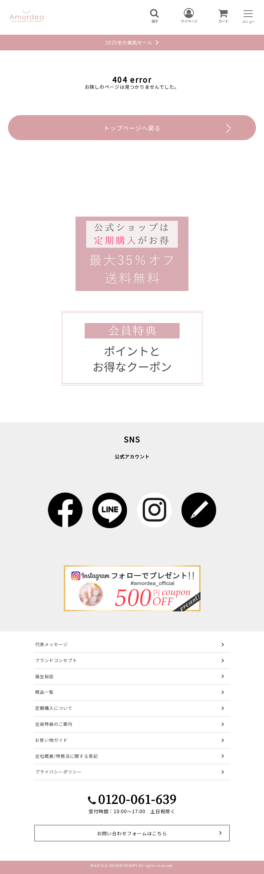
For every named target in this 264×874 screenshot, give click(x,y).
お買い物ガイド (51, 740)
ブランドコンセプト (56, 660)
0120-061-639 (137, 798)
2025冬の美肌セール (128, 42)
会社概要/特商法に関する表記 (66, 756)
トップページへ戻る (132, 127)
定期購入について (54, 708)
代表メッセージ (51, 644)
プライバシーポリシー (58, 772)
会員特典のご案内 (54, 724)
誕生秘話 (44, 676)
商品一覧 (44, 692)
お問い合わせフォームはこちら (132, 833)
